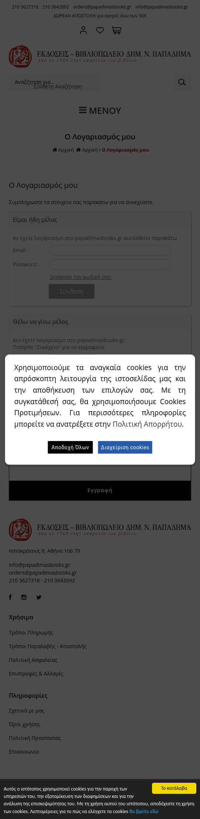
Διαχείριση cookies (125, 447)
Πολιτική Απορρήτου (147, 424)
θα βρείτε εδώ (144, 811)
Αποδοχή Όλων (70, 447)
